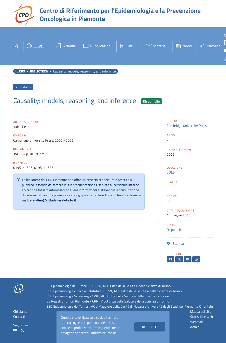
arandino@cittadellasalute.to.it (53, 200)
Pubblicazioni (97, 46)
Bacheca (210, 46)
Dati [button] (126, 46)
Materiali (156, 46)
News (184, 46)
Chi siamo (20, 311)
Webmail (196, 321)
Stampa (175, 243)
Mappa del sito (200, 311)
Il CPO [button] (35, 46)
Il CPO (20, 71)
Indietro (23, 87)
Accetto (150, 327)
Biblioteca (39, 71)
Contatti (19, 316)
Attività (65, 46)
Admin (195, 326)
